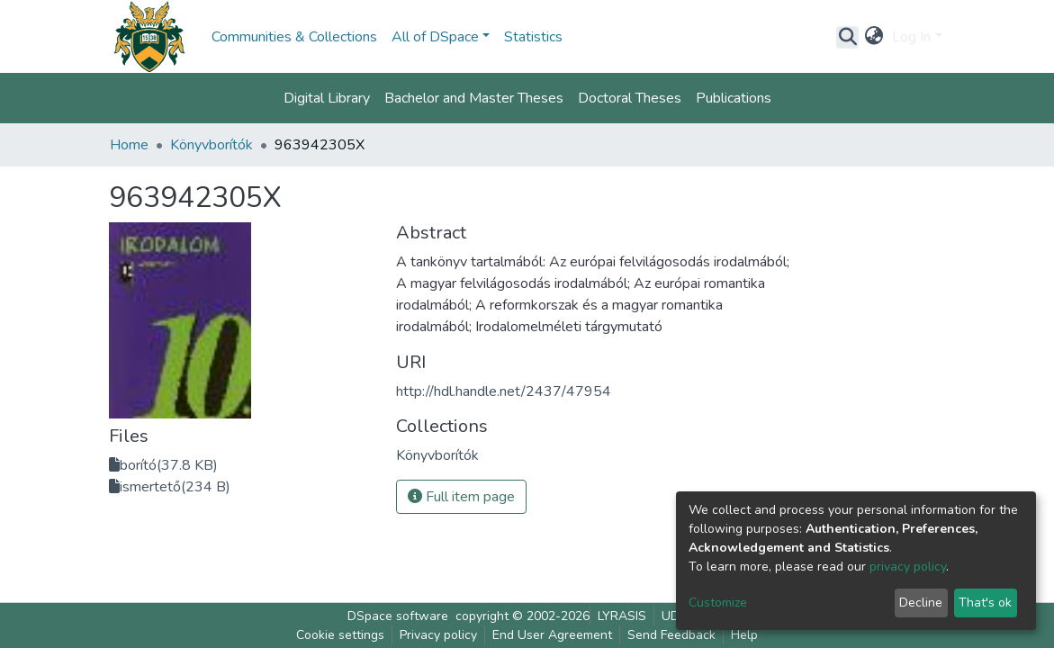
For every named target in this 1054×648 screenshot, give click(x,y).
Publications (733, 98)
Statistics (533, 37)
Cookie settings (340, 635)
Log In (911, 37)
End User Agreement (552, 635)
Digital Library (327, 98)
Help (744, 635)
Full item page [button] (461, 497)
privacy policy (907, 566)
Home (129, 145)
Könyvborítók (211, 145)
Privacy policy (438, 635)
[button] (873, 37)
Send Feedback (671, 635)
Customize (718, 602)
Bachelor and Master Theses (473, 98)
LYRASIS (622, 616)
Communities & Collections (294, 37)
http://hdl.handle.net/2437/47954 (503, 391)
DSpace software (397, 616)
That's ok (985, 602)
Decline (920, 602)
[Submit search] (847, 37)
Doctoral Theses (629, 98)
